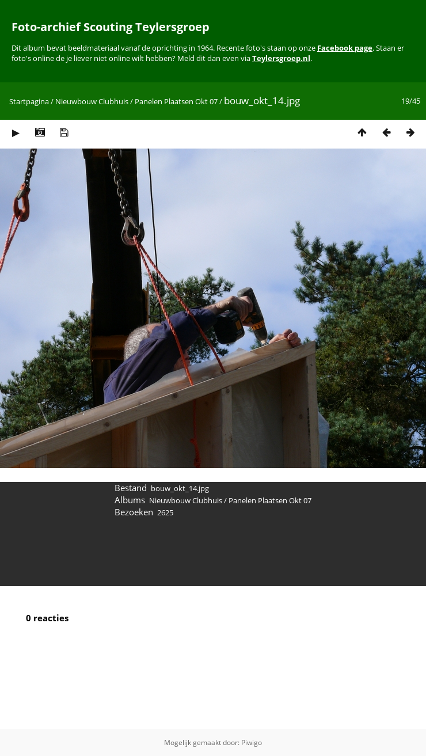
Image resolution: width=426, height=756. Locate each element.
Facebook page (344, 48)
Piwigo (251, 742)
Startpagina (29, 101)
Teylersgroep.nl (281, 58)
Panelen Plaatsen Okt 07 (176, 101)
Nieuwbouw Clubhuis (91, 101)
